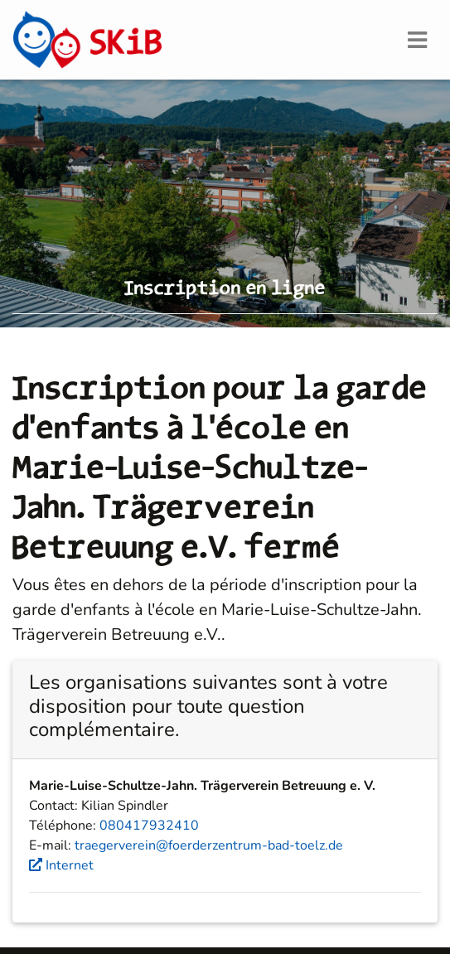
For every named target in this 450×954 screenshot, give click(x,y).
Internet (61, 865)
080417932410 (149, 825)
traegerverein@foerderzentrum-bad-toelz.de (209, 845)
